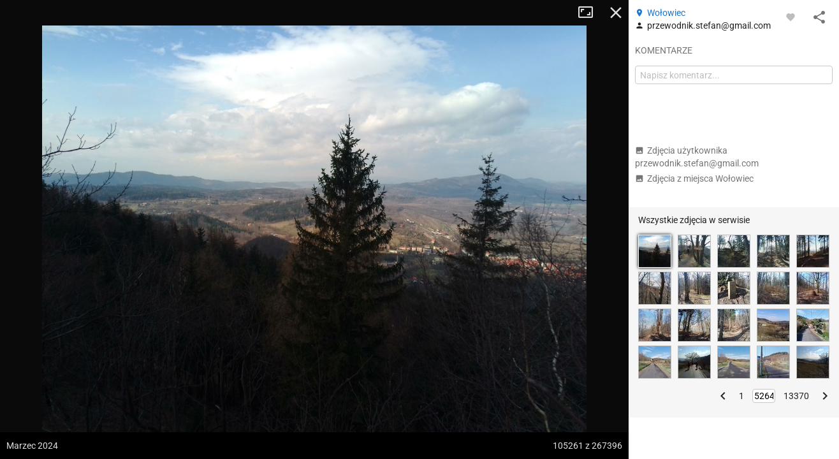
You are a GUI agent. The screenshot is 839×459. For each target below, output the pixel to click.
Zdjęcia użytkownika (697, 156)
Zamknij (616, 13)
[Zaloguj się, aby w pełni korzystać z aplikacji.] (790, 16)
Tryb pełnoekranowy (590, 13)
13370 (796, 396)
